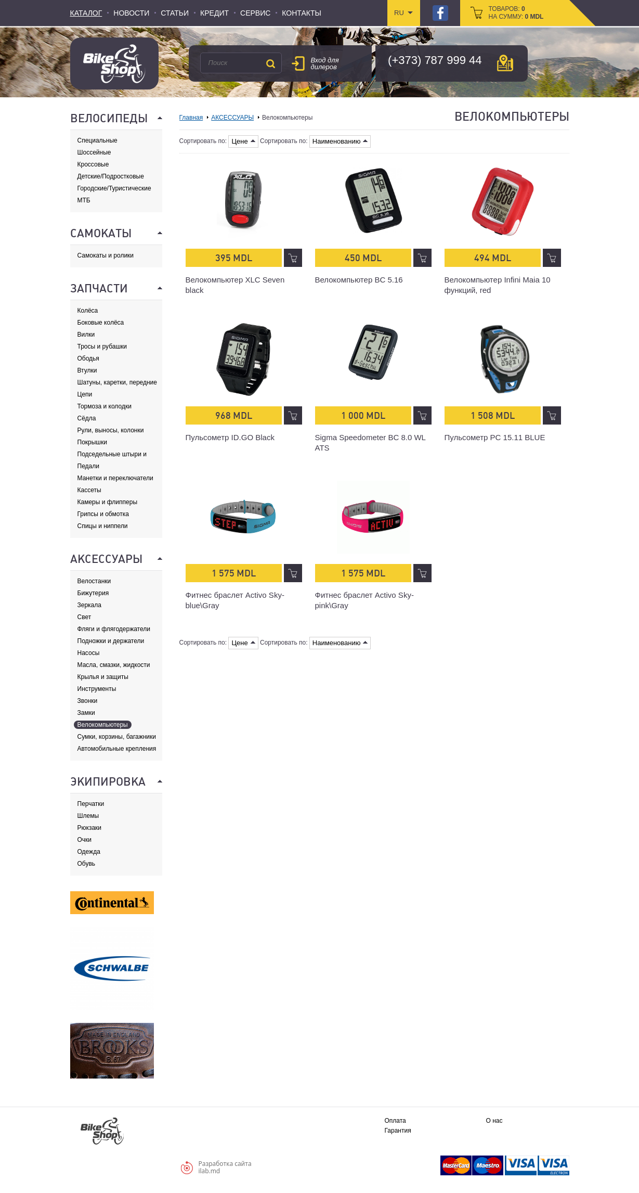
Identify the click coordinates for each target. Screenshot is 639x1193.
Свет (84, 617)
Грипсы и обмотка (103, 514)
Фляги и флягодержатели (113, 629)
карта (505, 63)
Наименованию (340, 141)
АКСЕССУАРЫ (232, 117)
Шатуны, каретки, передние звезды (117, 383)
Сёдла (86, 418)
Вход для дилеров (325, 63)
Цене (243, 141)
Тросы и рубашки (102, 346)
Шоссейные (94, 152)
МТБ (83, 200)
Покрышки (92, 442)
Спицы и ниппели (102, 526)
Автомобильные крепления (117, 748)
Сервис (255, 13)
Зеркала (89, 605)
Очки (84, 839)
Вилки (86, 334)
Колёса (87, 310)
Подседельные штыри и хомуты (112, 454)
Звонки (87, 700)
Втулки (87, 370)
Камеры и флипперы (107, 502)
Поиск (270, 63)
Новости (131, 13)
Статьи (175, 13)
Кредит (214, 13)
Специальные (97, 140)
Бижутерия (93, 593)
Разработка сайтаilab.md (225, 1167)
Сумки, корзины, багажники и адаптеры (117, 737)
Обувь (86, 863)
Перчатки (91, 803)
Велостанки (94, 581)
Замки (86, 712)
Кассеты (89, 490)
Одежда (88, 851)
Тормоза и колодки (104, 406)
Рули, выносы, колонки (110, 430)
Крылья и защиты (102, 677)
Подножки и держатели (111, 641)
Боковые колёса (100, 322)
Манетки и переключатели (115, 478)
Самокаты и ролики (105, 255)
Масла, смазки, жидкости (113, 665)
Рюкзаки (89, 827)
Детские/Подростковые (110, 176)
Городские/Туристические (114, 188)
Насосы (88, 653)
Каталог (86, 13)
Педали (88, 466)
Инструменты (96, 688)
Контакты (301, 13)
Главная (191, 117)
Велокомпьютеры (102, 724)
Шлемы (88, 815)
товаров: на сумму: (516, 12)
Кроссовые (93, 164)
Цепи (85, 394)
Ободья (88, 358)
